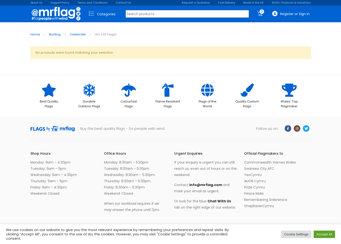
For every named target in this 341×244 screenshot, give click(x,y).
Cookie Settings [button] (296, 234)
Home (35, 34)
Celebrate (78, 34)
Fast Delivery (226, 3)
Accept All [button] (324, 234)
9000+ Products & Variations (291, 3)
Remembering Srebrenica (265, 199)
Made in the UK (253, 3)
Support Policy (60, 3)
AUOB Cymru (255, 181)
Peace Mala (254, 193)
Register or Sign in (291, 14)
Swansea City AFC (259, 168)
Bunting (55, 34)
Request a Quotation (196, 3)
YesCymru (253, 174)
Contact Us (123, 3)
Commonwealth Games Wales (270, 162)
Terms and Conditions (92, 3)
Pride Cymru (254, 187)
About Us (36, 3)
